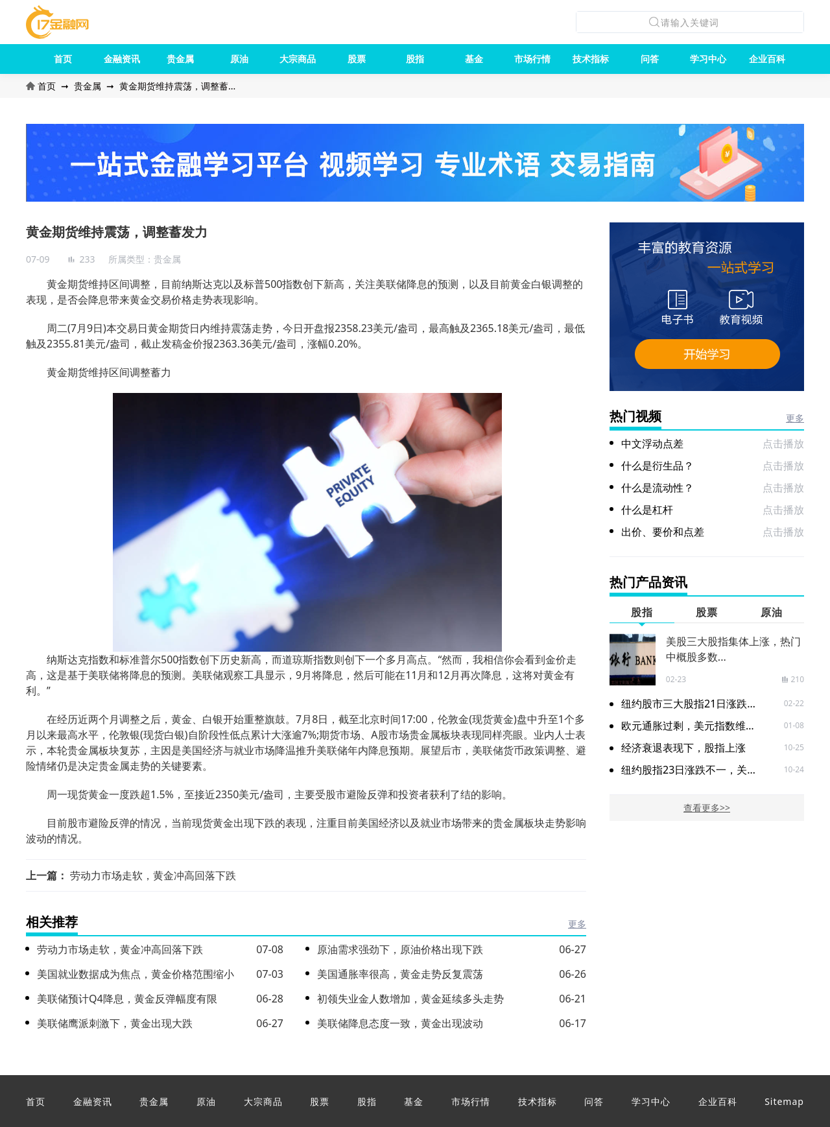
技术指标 (591, 59)
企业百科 (767, 59)
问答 (650, 59)
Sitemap (784, 1101)
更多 (577, 924)
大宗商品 (297, 59)
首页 (63, 59)
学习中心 (708, 59)
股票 (357, 59)
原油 (239, 59)
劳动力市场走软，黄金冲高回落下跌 (153, 875)
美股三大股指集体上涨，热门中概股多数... (733, 649)
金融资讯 (122, 59)
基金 (474, 59)
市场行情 (532, 59)
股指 (415, 59)
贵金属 (180, 59)
